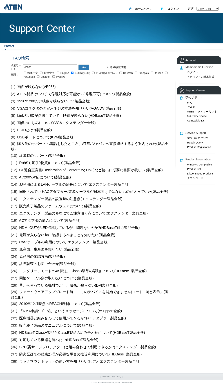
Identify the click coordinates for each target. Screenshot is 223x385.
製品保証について (198, 138)
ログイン (172, 8)
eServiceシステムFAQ (111, 376)
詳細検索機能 (117, 67)
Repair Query (195, 142)
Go (84, 67)
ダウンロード (195, 178)
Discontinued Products (200, 173)
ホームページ (142, 8)
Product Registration (199, 147)
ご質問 (191, 107)
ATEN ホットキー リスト (202, 111)
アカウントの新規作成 (200, 76)
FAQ (189, 102)
